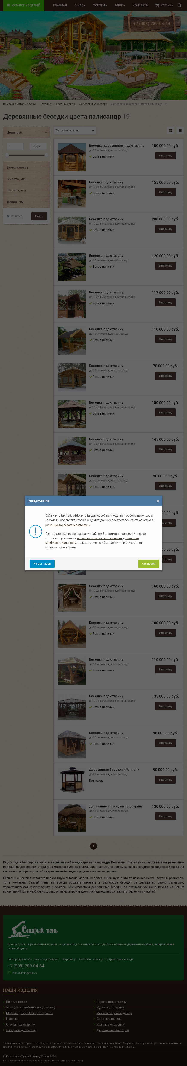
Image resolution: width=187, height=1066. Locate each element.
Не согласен (42, 563)
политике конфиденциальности (68, 524)
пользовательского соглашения (100, 538)
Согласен (148, 563)
